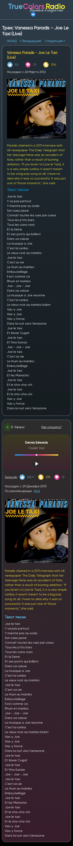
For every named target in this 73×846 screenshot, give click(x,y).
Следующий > (55, 41)
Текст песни (15, 617)
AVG (37, 491)
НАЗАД (12, 41)
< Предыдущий (30, 41)
